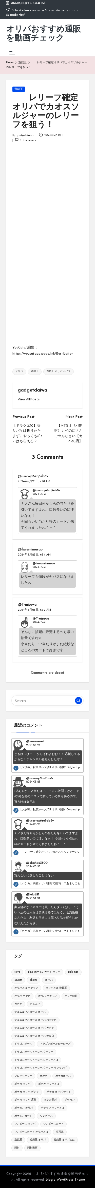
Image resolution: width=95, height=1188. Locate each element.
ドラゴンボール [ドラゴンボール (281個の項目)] (23, 1043)
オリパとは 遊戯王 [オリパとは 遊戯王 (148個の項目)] (56, 988)
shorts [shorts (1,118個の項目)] (33, 980)
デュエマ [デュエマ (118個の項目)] (35, 1003)
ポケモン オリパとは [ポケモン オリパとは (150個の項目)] (52, 1108)
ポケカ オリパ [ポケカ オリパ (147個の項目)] (22, 1083)
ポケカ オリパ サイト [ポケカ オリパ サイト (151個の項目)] (59, 1092)
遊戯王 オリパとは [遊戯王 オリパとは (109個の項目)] (64, 1139)
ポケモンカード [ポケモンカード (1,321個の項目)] (23, 1116)
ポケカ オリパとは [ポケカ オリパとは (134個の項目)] (48, 1083)
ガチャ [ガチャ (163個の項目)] (18, 1003)
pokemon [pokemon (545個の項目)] (73, 972)
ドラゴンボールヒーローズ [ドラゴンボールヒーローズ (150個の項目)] (55, 1043)
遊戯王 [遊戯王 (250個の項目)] (18, 1139)
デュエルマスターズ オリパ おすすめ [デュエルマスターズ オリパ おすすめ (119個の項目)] (35, 1020)
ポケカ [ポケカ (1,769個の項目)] (44, 1076)
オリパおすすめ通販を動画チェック (43, 34)
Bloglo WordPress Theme (65, 1179)
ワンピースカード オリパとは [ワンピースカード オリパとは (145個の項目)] (31, 1132)
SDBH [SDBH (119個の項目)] (18, 980)
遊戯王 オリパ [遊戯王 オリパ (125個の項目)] (38, 1139)
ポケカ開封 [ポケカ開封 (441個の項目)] (50, 1099)
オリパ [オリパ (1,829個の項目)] (49, 980)
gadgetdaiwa (32, 390)
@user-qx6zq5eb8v (33, 476)
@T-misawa (27, 604)
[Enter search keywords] (47, 700)
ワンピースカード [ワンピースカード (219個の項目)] (53, 1123)
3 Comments (25, 140)
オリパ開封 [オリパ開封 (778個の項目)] (71, 996)
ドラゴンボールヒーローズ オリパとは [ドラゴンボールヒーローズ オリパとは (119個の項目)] (36, 1060)
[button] (29, 399)
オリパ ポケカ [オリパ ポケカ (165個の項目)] (22, 996)
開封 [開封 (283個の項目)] (17, 1147)
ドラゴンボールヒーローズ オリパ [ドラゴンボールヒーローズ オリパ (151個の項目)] (33, 1052)
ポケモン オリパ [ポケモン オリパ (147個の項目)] (23, 1108)
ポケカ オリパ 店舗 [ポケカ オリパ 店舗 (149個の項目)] (25, 1099)
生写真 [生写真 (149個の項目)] (60, 1132)
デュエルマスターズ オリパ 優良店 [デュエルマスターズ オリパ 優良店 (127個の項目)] (34, 1036)
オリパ (19, 371)
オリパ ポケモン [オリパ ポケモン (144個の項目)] (47, 996)
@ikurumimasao (30, 549)
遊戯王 (18, 89)
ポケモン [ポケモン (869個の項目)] (70, 1099)
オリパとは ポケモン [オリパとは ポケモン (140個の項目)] (26, 988)
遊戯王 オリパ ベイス (58, 371)
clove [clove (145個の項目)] (17, 972)
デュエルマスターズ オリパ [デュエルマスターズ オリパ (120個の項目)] (30, 1012)
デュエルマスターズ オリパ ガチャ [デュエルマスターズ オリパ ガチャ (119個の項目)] (34, 1028)
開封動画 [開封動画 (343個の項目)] (32, 1147)
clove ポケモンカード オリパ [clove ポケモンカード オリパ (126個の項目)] (44, 972)
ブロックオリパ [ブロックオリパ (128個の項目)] (23, 1076)
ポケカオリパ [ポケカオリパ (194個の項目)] (63, 1076)
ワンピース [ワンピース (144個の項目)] (46, 1116)
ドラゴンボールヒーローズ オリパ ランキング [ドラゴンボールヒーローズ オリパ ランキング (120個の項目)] (40, 1068)
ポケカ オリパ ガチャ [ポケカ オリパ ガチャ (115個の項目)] (26, 1092)
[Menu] (11, 52)
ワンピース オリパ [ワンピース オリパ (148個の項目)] (24, 1123)
